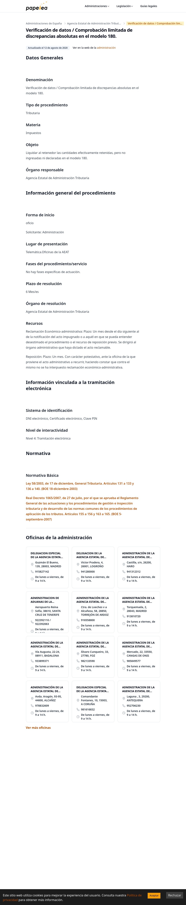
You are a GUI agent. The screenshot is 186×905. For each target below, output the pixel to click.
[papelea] (38, 6)
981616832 (88, 709)
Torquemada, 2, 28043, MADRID (137, 609)
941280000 (88, 571)
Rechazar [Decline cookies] (174, 895)
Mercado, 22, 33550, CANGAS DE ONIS (140, 653)
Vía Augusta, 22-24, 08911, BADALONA (47, 653)
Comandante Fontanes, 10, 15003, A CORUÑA (94, 700)
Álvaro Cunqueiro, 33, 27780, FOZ (95, 653)
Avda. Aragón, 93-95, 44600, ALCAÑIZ (48, 698)
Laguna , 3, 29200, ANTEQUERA (138, 698)
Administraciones (97, 6)
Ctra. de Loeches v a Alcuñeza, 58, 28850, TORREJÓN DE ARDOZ (95, 611)
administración (106, 47)
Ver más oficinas (38, 728)
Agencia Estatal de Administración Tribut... (94, 23)
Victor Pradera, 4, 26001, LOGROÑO (92, 564)
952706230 (134, 705)
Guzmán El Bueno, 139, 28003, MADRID (48, 564)
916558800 (88, 620)
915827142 (42, 571)
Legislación (125, 6)
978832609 (42, 705)
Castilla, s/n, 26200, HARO (139, 564)
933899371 (42, 661)
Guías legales (148, 6)
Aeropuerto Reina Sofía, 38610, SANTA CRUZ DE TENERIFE (48, 611)
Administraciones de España (44, 23)
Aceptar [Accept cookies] (154, 895)
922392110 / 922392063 (43, 622)
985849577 (134, 661)
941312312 (134, 571)
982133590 (88, 661)
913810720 (134, 616)
